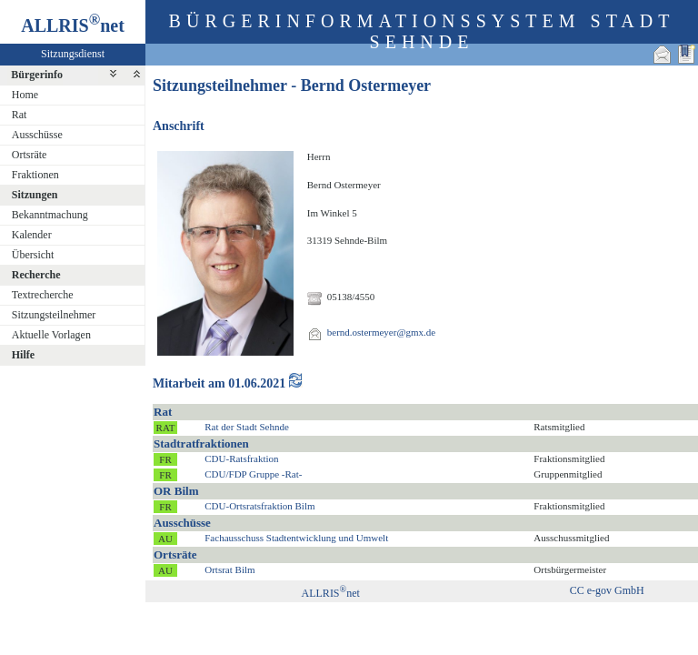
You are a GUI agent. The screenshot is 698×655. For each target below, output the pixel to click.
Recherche (36, 274)
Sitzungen (35, 194)
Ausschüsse (37, 134)
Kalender (32, 234)
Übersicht (33, 254)
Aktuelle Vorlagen (51, 334)
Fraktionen (35, 174)
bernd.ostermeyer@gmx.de (381, 332)
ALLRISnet (331, 593)
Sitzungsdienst (73, 53)
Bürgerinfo (37, 74)
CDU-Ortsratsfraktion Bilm (259, 505)
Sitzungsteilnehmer (54, 314)
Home (25, 94)
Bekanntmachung (50, 214)
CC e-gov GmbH (607, 590)
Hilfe (23, 354)
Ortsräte (29, 154)
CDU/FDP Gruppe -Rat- (253, 474)
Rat (19, 114)
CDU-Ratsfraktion (241, 458)
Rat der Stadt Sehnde (246, 426)
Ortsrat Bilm (229, 569)
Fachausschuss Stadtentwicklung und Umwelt (296, 537)
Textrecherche (43, 294)
